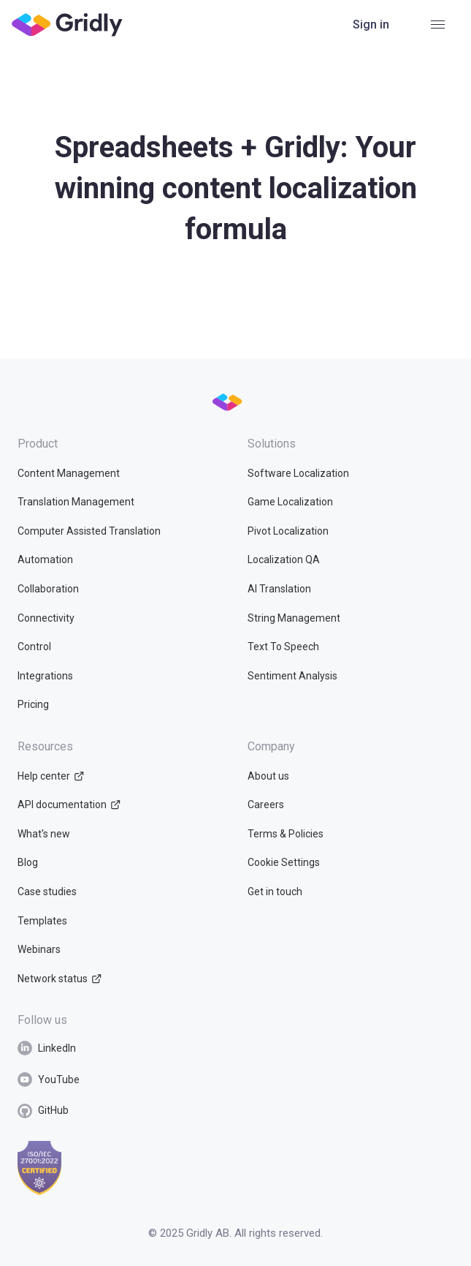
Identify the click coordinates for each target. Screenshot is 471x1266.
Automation (45, 559)
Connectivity (46, 618)
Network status (60, 978)
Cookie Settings (284, 862)
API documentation (69, 804)
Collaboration (48, 589)
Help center (51, 776)
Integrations (45, 676)
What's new (44, 834)
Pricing (33, 704)
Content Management (69, 473)
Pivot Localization (288, 531)
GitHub (43, 1111)
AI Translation (279, 589)
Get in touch (275, 891)
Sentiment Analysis (292, 676)
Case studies (47, 891)
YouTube (49, 1079)
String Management (294, 618)
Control (34, 646)
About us (268, 776)
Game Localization (290, 502)
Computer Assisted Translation (89, 531)
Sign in (371, 24)
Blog (28, 862)
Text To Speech (283, 646)
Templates (42, 921)
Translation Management (76, 502)
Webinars (39, 949)
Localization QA (284, 559)
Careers (266, 804)
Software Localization (298, 473)
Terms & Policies (285, 834)
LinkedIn (47, 1048)
